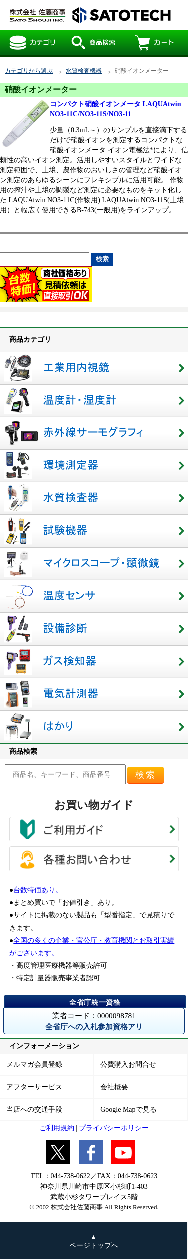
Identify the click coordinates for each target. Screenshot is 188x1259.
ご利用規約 (56, 1128)
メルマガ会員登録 (34, 1064)
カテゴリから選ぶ (29, 71)
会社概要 (114, 1087)
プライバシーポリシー (114, 1128)
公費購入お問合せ (128, 1064)
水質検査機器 (84, 71)
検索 (145, 775)
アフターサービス (34, 1087)
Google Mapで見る (128, 1109)
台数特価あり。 (37, 890)
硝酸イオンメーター (90, 15)
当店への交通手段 (34, 1109)
